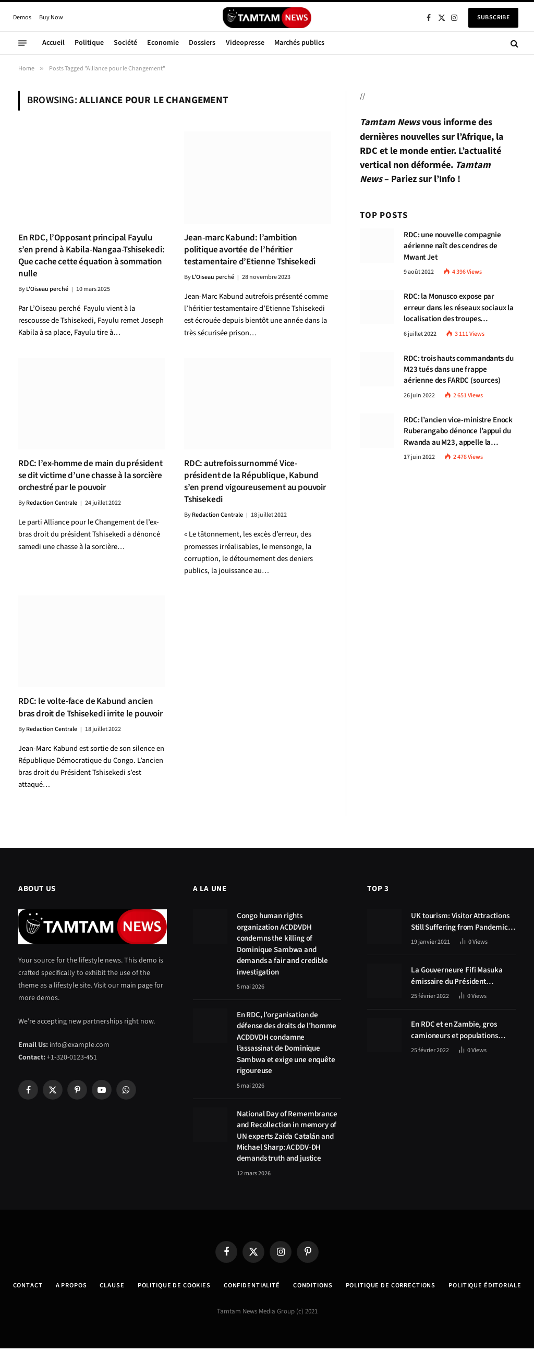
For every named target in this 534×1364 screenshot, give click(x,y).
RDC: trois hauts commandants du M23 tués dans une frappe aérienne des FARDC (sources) (458, 369)
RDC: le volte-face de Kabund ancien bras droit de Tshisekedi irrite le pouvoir (90, 708)
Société (125, 43)
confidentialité (288, 1285)
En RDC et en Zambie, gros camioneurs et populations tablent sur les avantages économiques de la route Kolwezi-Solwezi (454, 1030)
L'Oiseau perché (47, 289)
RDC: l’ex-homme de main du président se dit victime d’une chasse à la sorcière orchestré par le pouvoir (90, 476)
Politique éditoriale (267, 1301)
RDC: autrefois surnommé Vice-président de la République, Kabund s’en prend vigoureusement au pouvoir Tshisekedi (255, 482)
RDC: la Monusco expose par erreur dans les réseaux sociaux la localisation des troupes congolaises (459, 307)
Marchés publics (299, 43)
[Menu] (22, 43)
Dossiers (202, 43)
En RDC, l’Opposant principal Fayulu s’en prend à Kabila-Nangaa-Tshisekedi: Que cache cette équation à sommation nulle (91, 256)
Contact (50, 1285)
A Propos (95, 1285)
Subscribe (493, 17)
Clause (138, 1285)
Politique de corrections (437, 1285)
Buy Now (51, 17)
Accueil (53, 43)
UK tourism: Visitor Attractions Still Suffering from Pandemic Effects (460, 921)
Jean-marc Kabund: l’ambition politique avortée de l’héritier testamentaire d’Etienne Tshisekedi (249, 250)
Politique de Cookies (205, 1285)
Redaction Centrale (51, 502)
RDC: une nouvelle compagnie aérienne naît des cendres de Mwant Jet (452, 246)
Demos (22, 17)
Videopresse (245, 43)
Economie (163, 43)
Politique (89, 43)
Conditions (353, 1285)
